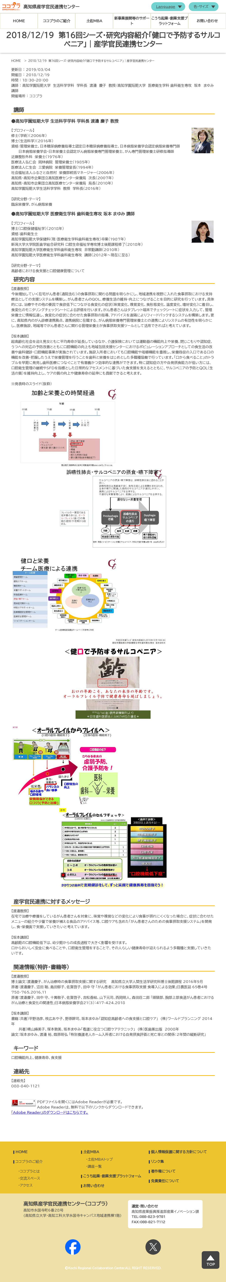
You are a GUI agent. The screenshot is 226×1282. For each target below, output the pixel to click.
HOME (19, 21)
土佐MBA (94, 21)
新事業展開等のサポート (131, 21)
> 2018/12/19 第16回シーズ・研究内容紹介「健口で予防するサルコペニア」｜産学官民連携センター (89, 60)
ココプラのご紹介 (56, 21)
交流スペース (30, 1178)
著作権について (163, 1171)
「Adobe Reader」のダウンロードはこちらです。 (49, 1112)
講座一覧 (95, 1166)
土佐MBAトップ (100, 1159)
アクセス (26, 1185)
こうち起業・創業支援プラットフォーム (169, 21)
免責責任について (165, 1181)
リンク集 (157, 1161)
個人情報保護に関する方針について (179, 1152)
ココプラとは (30, 1171)
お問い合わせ (207, 21)
